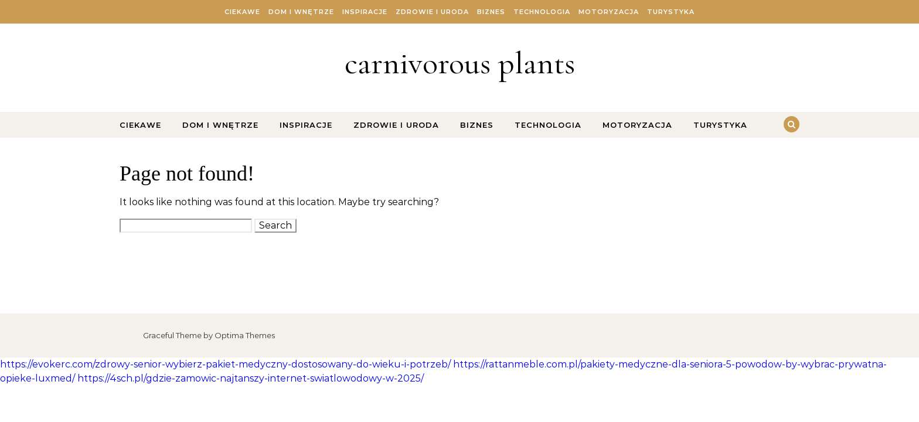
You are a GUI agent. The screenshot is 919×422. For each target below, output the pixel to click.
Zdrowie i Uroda (432, 12)
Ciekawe (242, 12)
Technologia (541, 12)
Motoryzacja (608, 12)
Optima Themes (245, 335)
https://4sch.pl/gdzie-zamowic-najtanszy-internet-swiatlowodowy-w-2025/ (250, 378)
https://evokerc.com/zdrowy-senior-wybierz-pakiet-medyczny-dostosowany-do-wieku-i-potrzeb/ (225, 364)
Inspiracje (364, 12)
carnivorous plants (460, 63)
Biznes (491, 12)
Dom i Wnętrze (300, 12)
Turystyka (671, 12)
